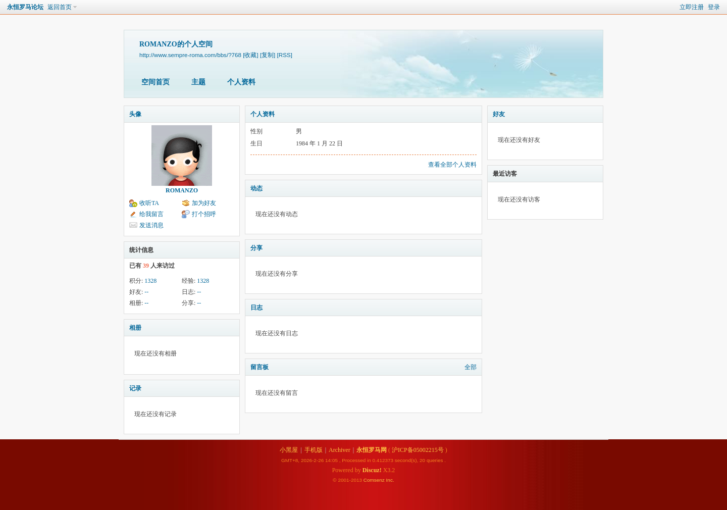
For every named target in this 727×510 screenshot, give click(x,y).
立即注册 (692, 7)
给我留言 (151, 214)
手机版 (313, 449)
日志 (256, 307)
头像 (135, 114)
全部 (470, 367)
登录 (714, 7)
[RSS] (284, 55)
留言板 (259, 367)
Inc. (390, 480)
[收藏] (250, 55)
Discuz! (372, 470)
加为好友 (204, 203)
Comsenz (375, 480)
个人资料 (241, 82)
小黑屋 (289, 449)
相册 (135, 327)
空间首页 (155, 82)
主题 (198, 82)
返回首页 (59, 7)
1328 (150, 280)
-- (146, 291)
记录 (135, 388)
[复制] (267, 55)
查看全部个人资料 (452, 164)
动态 (256, 188)
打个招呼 (204, 214)
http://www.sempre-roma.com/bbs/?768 (190, 55)
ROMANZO (182, 190)
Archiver (339, 449)
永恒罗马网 (371, 449)
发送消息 (151, 225)
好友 (499, 114)
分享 (256, 247)
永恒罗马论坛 (25, 7)
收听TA (149, 203)
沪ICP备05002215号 (418, 449)
